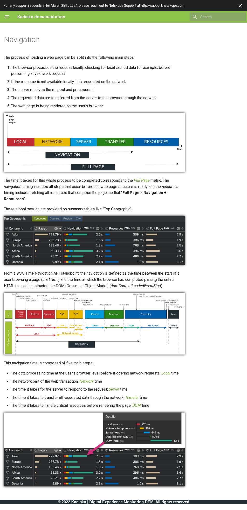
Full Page (142, 180)
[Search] (218, 17)
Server (114, 389)
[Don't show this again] (240, 6)
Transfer (132, 397)
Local (165, 373)
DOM (136, 405)
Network (87, 381)
